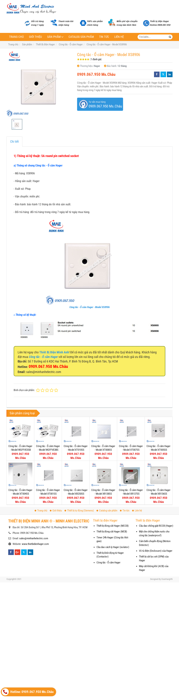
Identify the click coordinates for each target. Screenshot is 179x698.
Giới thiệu (35, 37)
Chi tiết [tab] (14, 141)
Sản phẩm (54, 37)
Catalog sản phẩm (81, 37)
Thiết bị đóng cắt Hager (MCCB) (112, 525)
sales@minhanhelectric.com (33, 538)
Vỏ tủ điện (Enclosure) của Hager (155, 550)
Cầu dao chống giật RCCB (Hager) (156, 525)
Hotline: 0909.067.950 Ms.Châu (27, 691)
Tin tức (104, 37)
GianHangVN (167, 579)
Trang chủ (16, 37)
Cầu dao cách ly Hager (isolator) (112, 547)
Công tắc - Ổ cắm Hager (108, 562)
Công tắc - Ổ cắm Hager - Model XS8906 (89, 307)
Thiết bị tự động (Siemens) (79, 510)
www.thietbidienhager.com (35, 544)
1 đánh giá (96, 59)
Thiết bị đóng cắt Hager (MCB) (111, 531)
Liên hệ (119, 37)
